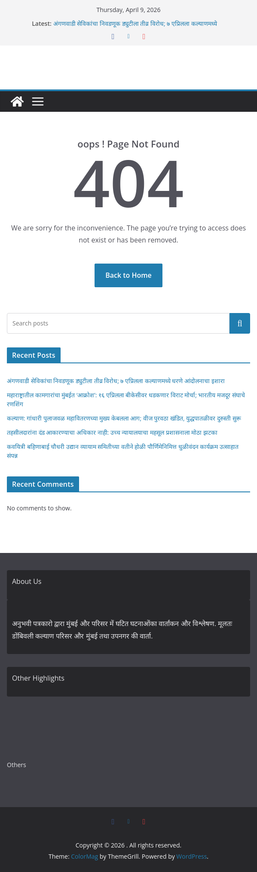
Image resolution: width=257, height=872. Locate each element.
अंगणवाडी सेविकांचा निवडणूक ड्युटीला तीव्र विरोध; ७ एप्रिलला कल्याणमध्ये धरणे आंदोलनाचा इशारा (116, 381)
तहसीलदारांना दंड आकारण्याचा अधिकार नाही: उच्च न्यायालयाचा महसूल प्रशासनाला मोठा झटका (112, 432)
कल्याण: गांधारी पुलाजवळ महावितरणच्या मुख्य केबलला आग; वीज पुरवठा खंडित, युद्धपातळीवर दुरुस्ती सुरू (124, 418)
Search (239, 323)
